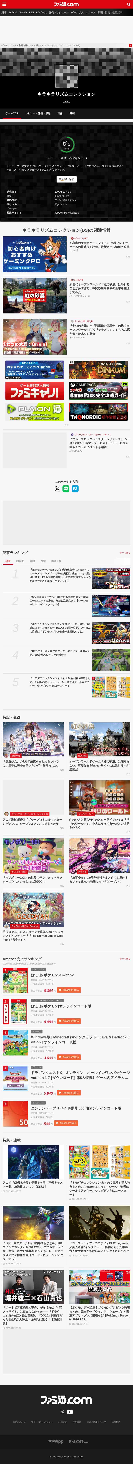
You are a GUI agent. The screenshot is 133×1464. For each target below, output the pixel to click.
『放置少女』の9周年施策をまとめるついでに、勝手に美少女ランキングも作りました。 (31, 763)
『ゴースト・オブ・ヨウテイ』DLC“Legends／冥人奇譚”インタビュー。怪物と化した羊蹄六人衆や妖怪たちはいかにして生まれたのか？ (99, 1247)
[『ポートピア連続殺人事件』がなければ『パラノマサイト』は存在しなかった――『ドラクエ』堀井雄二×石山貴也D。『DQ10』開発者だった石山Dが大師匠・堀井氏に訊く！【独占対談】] (33, 1287)
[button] (66, 217)
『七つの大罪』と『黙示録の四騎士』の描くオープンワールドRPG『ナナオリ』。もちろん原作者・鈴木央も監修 (99, 329)
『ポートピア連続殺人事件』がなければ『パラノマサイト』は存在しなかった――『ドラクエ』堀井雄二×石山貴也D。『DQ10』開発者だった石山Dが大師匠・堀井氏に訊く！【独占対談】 (33, 1315)
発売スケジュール (59, 12)
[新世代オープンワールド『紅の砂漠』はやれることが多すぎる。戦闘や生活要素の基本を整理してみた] (35, 295)
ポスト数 (56, 561)
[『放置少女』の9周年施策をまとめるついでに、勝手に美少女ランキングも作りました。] (33, 739)
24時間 (20, 561)
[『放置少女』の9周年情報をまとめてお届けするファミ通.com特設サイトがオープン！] (100, 855)
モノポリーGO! (19, 872)
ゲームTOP (12, 113)
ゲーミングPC (81, 238)
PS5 (31, 12)
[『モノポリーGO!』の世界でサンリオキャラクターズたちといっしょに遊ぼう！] (33, 855)
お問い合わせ (19, 1422)
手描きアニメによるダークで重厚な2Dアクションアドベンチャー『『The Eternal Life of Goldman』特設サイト (33, 935)
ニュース (91, 12)
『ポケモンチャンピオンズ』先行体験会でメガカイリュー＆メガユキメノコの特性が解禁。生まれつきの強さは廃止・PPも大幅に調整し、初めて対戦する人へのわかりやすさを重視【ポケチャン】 (60, 575)
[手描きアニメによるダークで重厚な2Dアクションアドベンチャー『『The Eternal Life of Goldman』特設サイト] (33, 910)
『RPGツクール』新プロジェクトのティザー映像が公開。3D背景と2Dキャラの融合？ (60, 653)
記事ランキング (15, 553)
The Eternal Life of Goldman (25, 926)
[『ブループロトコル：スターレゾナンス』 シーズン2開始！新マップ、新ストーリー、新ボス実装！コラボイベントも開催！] (35, 450)
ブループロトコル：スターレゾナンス (92, 434)
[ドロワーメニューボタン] (4, 4)
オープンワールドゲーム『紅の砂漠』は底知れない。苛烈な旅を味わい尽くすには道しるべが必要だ (99, 765)
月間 (43, 561)
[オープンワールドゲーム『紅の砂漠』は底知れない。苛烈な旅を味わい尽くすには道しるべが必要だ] (100, 739)
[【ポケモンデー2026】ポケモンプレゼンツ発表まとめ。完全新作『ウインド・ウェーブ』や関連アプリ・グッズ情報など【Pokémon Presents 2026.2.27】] (100, 1287)
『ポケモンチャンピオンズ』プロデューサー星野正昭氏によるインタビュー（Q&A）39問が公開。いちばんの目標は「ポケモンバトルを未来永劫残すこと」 (60, 628)
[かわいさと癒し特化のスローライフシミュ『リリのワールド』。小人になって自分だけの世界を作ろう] (100, 797)
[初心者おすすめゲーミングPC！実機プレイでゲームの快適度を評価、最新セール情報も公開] (35, 254)
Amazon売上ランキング (22, 959)
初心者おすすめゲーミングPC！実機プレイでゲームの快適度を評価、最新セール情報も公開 (99, 244)
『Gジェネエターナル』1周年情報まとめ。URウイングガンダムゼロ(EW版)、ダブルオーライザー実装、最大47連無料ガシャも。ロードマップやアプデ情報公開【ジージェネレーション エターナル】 (33, 1251)
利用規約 (62, 1422)
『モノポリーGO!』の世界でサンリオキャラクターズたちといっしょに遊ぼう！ (32, 879)
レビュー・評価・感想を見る (65, 158)
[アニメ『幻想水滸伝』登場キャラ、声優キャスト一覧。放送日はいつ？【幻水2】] (33, 1162)
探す (71, 179)
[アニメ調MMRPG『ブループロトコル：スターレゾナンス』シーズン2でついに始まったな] (33, 797)
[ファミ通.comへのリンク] (66, 4)
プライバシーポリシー (42, 1422)
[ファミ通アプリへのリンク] (55, 1441)
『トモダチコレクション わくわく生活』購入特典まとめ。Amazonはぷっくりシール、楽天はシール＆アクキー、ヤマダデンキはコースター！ (60, 682)
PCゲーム (41, 12)
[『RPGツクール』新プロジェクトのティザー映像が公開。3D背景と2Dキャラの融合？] (111, 660)
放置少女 (16, 756)
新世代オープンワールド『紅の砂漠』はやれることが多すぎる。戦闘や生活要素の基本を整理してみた (99, 288)
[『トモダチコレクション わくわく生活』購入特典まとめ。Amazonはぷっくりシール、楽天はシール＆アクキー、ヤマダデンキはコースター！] (111, 687)
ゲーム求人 (77, 12)
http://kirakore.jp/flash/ (66, 212)
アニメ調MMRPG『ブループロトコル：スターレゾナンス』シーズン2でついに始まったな (32, 821)
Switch (23, 12)
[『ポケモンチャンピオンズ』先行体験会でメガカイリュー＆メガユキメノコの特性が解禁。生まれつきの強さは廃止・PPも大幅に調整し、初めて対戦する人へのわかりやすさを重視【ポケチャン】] (111, 578)
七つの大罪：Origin (83, 321)
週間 (32, 561)
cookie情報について (96, 1422)
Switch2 (13, 12)
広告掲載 (116, 1422)
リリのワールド (85, 814)
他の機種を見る (66, 200)
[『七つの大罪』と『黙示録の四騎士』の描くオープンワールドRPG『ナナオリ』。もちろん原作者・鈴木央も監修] (35, 337)
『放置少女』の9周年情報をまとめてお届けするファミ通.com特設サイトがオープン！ (98, 879)
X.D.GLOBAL (75, 451)
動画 (100, 12)
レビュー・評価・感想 (37, 113)
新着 (3, 12)
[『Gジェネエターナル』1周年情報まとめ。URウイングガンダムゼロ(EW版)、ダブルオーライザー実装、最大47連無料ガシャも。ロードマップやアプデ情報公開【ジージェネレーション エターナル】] (33, 1223)
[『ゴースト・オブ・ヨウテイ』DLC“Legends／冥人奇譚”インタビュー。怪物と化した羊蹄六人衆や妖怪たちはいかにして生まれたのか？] (100, 1223)
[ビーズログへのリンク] (78, 1441)
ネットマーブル (76, 337)
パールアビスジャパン (80, 296)
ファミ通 (73, 250)
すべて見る (125, 553)
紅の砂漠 (78, 280)
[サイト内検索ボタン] (128, 4)
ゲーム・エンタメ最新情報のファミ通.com (22, 45)
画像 (59, 113)
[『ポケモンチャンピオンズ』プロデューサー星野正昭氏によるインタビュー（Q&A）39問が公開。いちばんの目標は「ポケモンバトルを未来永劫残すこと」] (111, 633)
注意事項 (77, 1422)
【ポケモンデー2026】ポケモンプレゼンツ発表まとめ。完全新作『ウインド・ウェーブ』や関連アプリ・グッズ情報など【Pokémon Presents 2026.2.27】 (99, 1313)
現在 (8, 561)
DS (55, 200)
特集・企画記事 (113, 12)
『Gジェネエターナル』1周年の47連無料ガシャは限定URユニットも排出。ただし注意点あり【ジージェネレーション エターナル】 (59, 600)
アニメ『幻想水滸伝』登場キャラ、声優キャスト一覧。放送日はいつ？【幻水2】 (33, 1184)
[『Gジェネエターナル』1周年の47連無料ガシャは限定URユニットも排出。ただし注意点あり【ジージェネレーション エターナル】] (111, 606)
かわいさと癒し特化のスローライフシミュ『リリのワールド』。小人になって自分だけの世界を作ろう (99, 823)
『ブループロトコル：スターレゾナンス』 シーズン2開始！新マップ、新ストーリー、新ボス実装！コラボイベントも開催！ (99, 443)
